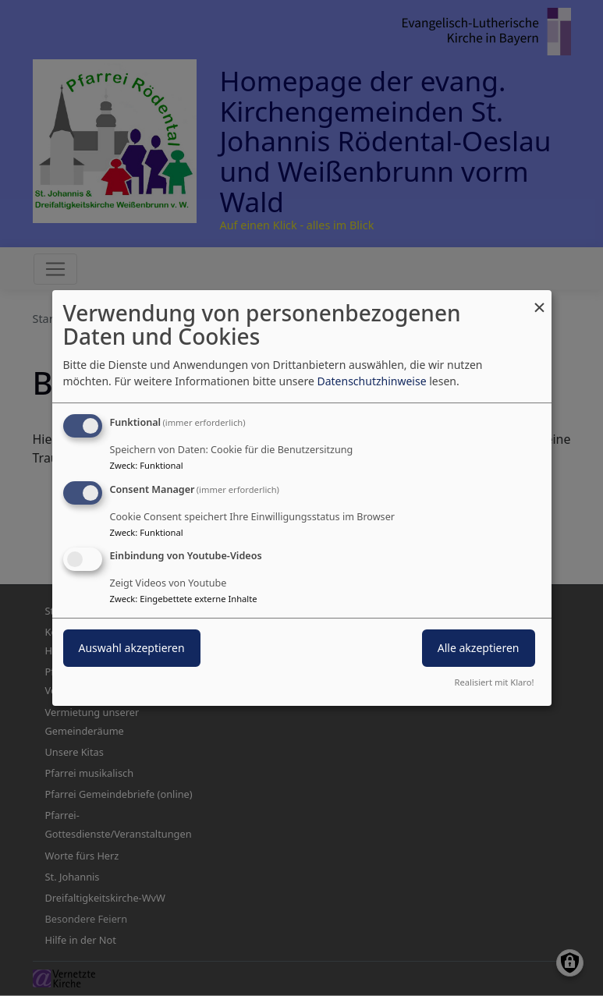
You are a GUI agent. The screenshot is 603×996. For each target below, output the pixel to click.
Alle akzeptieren (479, 648)
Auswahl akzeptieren (132, 648)
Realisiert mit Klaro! (494, 682)
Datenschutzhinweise (371, 381)
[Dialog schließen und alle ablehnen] (540, 300)
